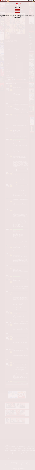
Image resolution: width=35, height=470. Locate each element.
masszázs (19, 1)
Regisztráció (32, 0)
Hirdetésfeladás (29, 0)
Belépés (34, 0)
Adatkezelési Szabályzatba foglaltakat (17, 16)
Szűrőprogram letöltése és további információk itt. (17, 17)
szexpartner (17, 1)
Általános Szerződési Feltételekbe (11, 16)
